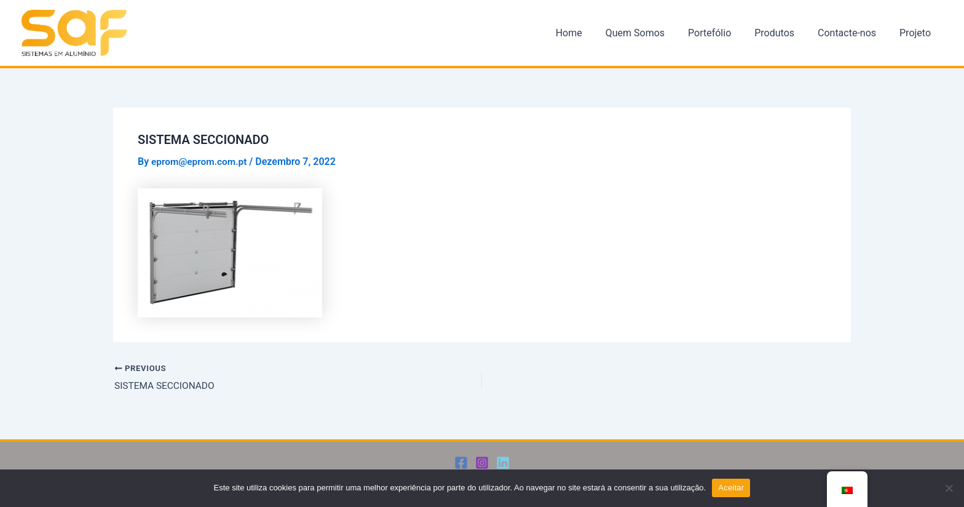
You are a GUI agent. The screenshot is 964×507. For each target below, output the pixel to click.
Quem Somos (651, 33)
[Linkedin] (503, 462)
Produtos (784, 33)
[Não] (948, 488)
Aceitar (731, 487)
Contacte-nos (852, 33)
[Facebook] (461, 462)
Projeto (917, 33)
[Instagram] (482, 462)
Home (588, 33)
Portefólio (722, 33)
